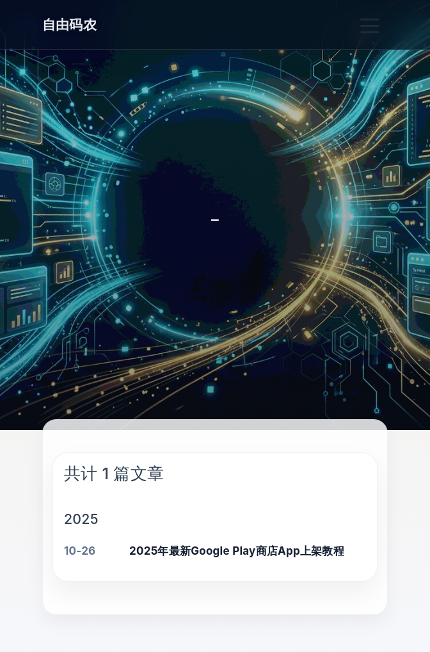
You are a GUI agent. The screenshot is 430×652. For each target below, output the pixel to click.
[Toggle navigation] (370, 24)
